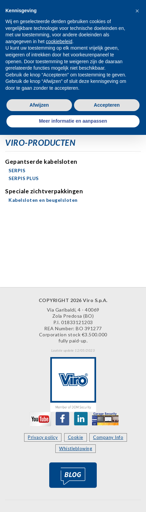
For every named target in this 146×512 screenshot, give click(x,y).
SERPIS (16, 170)
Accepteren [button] (107, 105)
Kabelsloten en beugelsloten (43, 200)
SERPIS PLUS (23, 178)
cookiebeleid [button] (59, 41)
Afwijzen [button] (39, 105)
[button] (137, 10)
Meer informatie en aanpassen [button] (73, 121)
